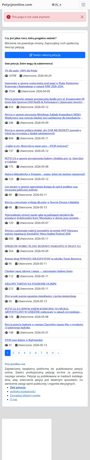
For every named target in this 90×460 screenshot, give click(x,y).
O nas (13, 399)
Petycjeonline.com (17, 4)
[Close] (82, 17)
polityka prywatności (22, 391)
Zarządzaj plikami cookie (25, 395)
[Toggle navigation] (83, 4)
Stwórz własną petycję (45, 55)
